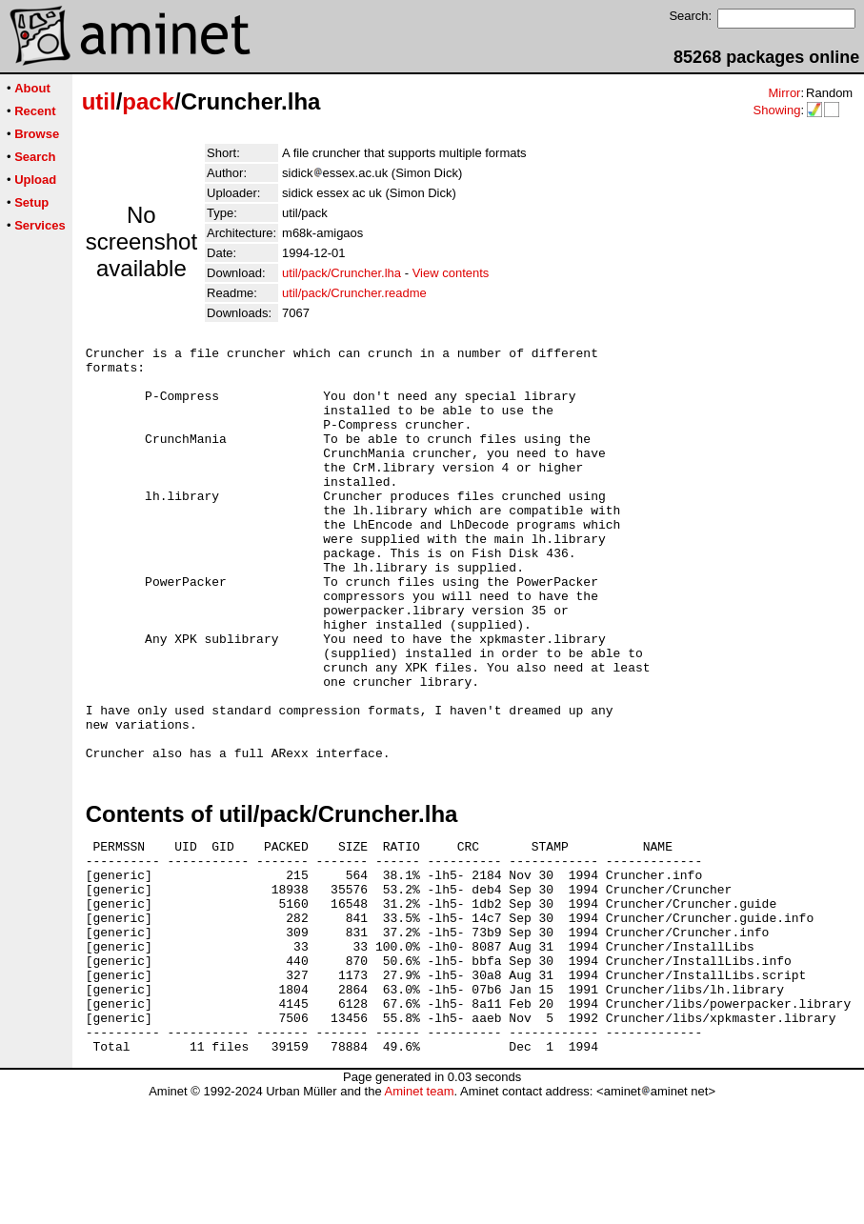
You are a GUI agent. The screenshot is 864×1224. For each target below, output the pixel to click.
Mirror (784, 93)
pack (148, 101)
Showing (776, 110)
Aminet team (418, 1217)
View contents (451, 273)
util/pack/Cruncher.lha (341, 273)
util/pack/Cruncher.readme (354, 293)
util (99, 101)
